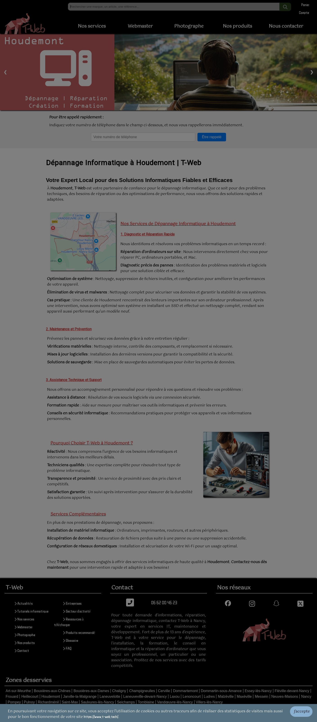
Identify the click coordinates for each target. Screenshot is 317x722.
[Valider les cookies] (303, 713)
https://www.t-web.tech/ (101, 716)
